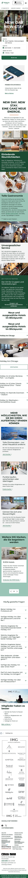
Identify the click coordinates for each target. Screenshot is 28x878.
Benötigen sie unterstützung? (18, 837)
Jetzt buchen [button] (7, 454)
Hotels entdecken (6, 836)
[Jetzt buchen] (7, 455)
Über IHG (3, 832)
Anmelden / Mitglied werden (18, 3)
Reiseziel (5, 39)
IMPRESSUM (17, 839)
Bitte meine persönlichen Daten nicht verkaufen (19, 842)
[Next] (17, 591)
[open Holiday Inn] (9, 733)
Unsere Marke (16, 8)
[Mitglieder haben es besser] (6, 725)
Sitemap (16, 845)
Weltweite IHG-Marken (7, 834)
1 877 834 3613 (17, 849)
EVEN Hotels (8, 562)
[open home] (1, 733)
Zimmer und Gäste (7, 50)
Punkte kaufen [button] (7, 489)
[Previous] (11, 591)
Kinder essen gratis (12, 213)
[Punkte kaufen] (7, 489)
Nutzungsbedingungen (7, 838)
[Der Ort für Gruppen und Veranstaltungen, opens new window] (14, 305)
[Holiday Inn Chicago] (14, 367)
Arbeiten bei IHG (18, 832)
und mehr (4, 861)
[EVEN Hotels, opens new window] (11, 580)
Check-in (5, 45)
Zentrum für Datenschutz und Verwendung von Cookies (5, 841)
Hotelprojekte (18, 834)
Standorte (5, 8)
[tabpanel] (14, 353)
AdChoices (4, 845)
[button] (26, 3)
